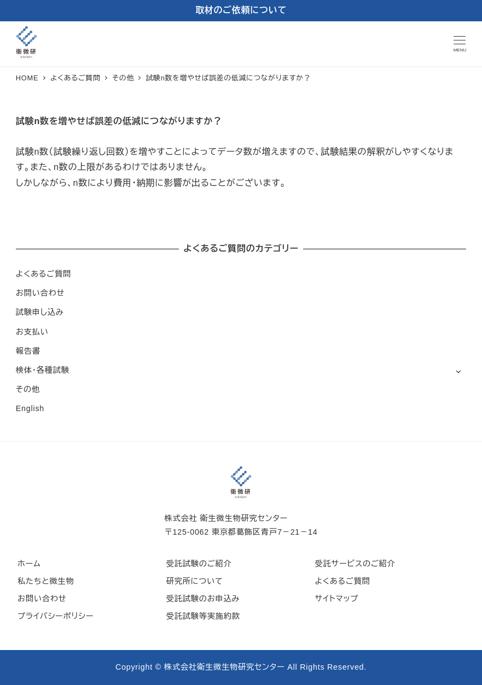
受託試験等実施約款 (203, 616)
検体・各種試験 (42, 370)
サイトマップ (336, 598)
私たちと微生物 (46, 581)
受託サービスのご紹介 (355, 563)
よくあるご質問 (43, 274)
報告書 (28, 351)
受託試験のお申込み (203, 598)
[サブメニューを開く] (458, 371)
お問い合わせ (40, 293)
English (30, 408)
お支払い (32, 331)
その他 (28, 389)
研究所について (194, 581)
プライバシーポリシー (56, 616)
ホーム (29, 563)
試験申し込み (40, 312)
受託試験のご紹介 (199, 563)
